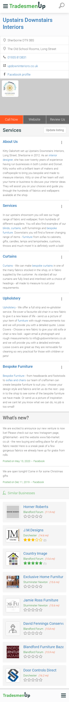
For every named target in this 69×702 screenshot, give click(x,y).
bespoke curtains (42, 265)
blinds (6, 228)
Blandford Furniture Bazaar (45, 647)
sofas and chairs (16, 380)
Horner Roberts (35, 507)
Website (34, 119)
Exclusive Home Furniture (44, 577)
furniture (27, 237)
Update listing (55, 130)
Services (10, 205)
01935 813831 (17, 57)
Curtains (10, 256)
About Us (10, 141)
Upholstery (11, 298)
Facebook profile (19, 74)
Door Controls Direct (39, 670)
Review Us (57, 119)
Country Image (35, 553)
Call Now (11, 119)
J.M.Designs (33, 530)
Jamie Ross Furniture (40, 600)
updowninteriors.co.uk (23, 66)
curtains (16, 228)
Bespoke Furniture (18, 366)
